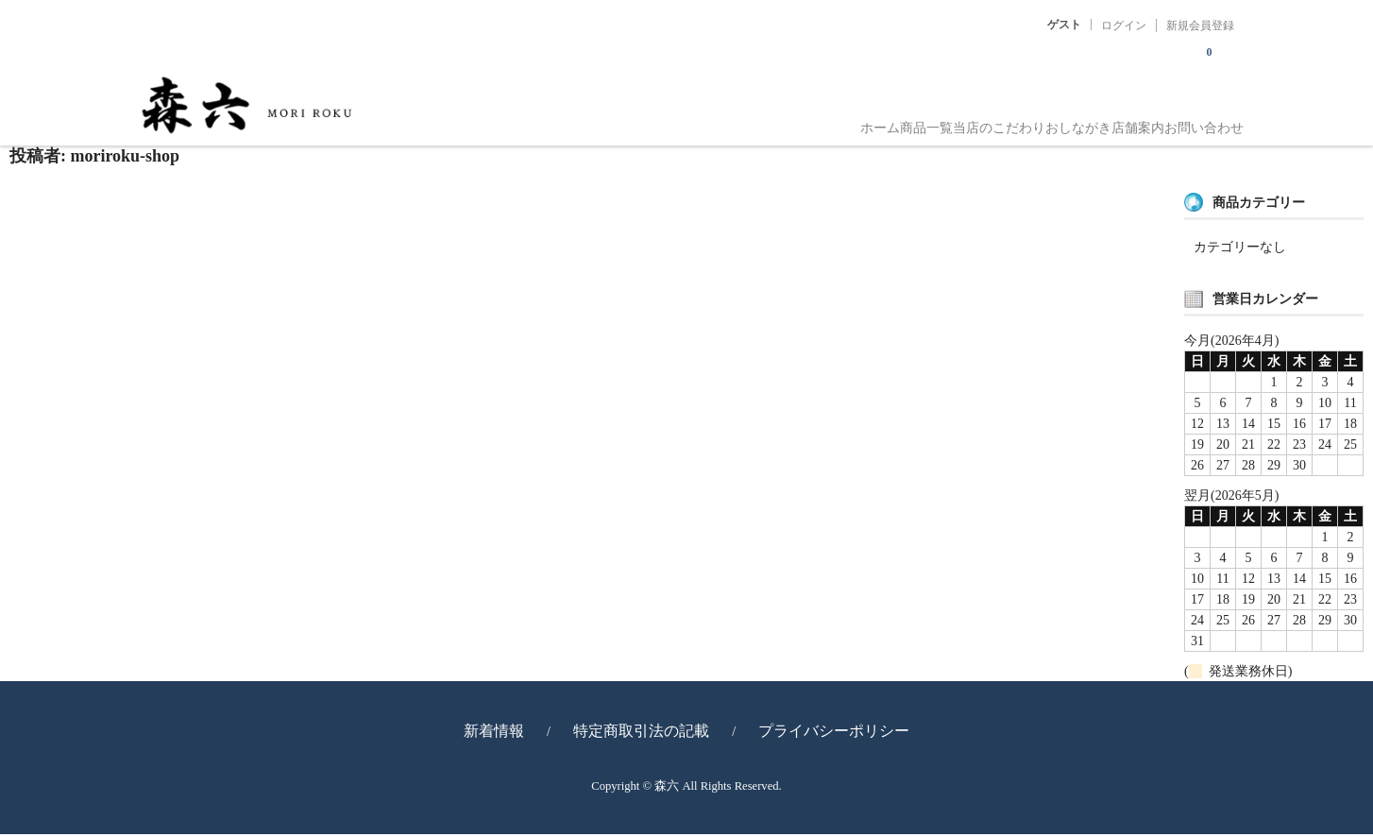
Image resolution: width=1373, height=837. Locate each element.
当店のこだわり (876, 120)
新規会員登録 (1200, 25)
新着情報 (494, 734)
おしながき (993, 120)
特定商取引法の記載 (641, 734)
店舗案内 (1090, 120)
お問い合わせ (1194, 120)
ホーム (682, 120)
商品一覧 (765, 120)
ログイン (1123, 25)
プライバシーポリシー (833, 734)
